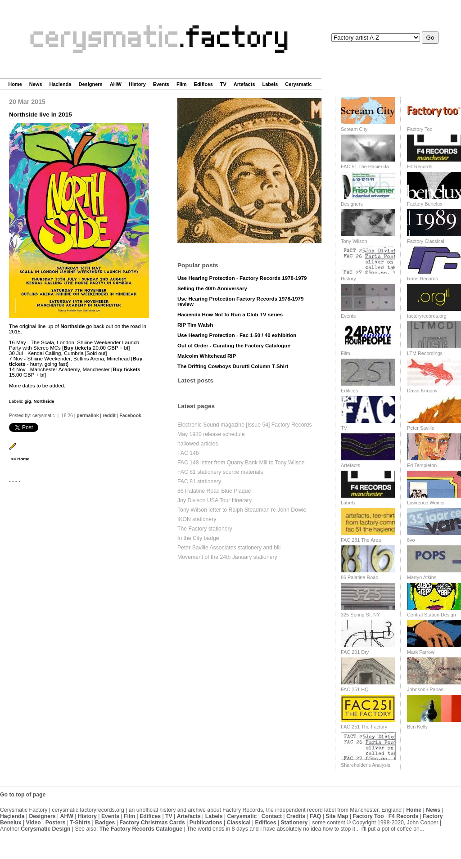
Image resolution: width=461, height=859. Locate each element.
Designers (90, 84)
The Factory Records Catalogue (140, 829)
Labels (270, 84)
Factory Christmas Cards (152, 822)
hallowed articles (197, 444)
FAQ (315, 816)
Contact (271, 816)
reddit (109, 415)
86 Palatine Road (359, 577)
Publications (206, 822)
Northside (72, 326)
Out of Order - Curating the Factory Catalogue (233, 345)
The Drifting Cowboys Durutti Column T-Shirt (232, 366)
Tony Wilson (354, 241)
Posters (55, 822)
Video (33, 822)
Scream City (354, 129)
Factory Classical (425, 241)
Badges (105, 822)
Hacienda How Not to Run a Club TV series (230, 314)
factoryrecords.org (427, 316)
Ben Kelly (417, 726)
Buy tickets (77, 348)
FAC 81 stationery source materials (220, 472)
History (137, 84)
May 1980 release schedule (211, 434)
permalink (88, 415)
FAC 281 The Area (361, 540)
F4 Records (419, 166)
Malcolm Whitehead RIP (206, 356)
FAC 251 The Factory (364, 726)
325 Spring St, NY (360, 614)
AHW (116, 84)
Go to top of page (22, 795)
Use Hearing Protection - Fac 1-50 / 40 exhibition (236, 335)
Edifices (203, 84)
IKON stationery (196, 519)
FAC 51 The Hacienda (365, 166)
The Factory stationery (204, 529)
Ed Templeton (422, 465)
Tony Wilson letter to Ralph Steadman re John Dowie (241, 510)
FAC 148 (188, 453)
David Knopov (422, 390)
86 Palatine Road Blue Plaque (214, 491)
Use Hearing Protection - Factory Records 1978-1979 (242, 278)
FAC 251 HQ (355, 689)
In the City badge (198, 538)
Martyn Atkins (421, 577)
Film (181, 84)
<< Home (20, 458)
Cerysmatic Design (45, 829)
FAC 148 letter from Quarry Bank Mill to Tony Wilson (241, 462)
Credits (295, 816)
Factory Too (420, 129)
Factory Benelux (425, 204)
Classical (238, 822)
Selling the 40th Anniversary (212, 288)
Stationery (293, 822)
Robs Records (422, 278)
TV (223, 84)
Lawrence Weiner (426, 502)
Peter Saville (420, 428)
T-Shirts (80, 822)
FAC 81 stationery (199, 481)
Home (15, 84)
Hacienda (61, 84)
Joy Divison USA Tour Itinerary (214, 500)
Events (161, 84)
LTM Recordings (425, 353)
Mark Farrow (420, 652)
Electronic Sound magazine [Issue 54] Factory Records (244, 425)
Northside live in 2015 (40, 114)
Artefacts (244, 84)
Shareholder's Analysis (365, 765)
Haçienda (12, 816)
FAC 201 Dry (355, 652)
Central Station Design (431, 614)
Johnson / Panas (425, 689)
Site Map (336, 816)
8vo (411, 540)
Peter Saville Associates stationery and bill (228, 547)
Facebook (130, 415)
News (35, 84)
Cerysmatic (298, 84)
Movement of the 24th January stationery (227, 557)
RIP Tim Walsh (195, 325)
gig (27, 401)
